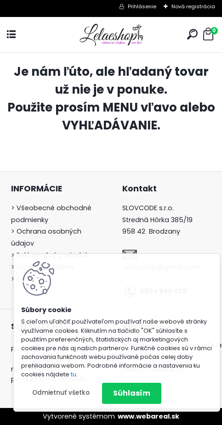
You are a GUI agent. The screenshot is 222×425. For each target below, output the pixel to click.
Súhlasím (131, 393)
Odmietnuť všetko (61, 392)
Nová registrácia (193, 6)
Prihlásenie (142, 6)
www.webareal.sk (148, 416)
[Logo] (111, 34)
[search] (192, 34)
